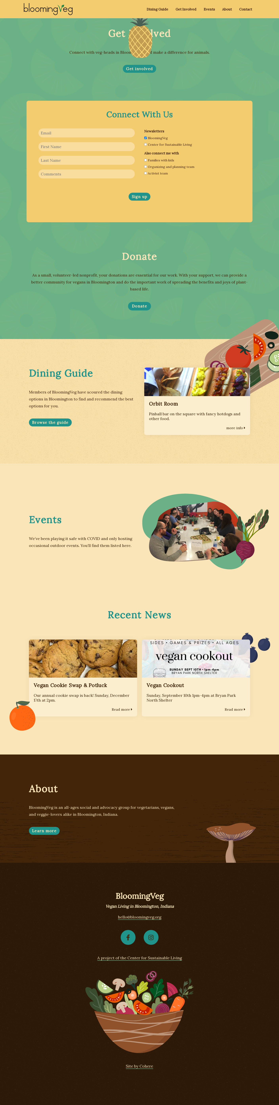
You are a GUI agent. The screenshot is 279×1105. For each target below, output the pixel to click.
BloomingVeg (156, 138)
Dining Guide (157, 9)
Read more (122, 709)
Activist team (156, 173)
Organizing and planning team (169, 167)
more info (235, 428)
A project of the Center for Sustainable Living (139, 957)
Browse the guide (50, 422)
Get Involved (186, 9)
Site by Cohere (139, 1066)
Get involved (139, 68)
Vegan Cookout (165, 685)
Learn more (44, 830)
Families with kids (159, 160)
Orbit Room (163, 404)
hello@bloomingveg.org (139, 916)
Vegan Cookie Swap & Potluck (70, 685)
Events (209, 9)
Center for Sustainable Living (168, 145)
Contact (245, 9)
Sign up (139, 196)
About (227, 9)
